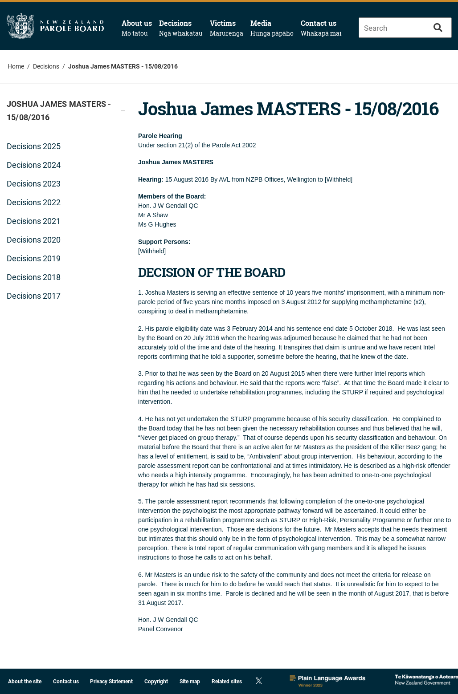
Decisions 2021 (34, 221)
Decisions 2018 (34, 277)
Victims (226, 28)
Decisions (181, 28)
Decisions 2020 (34, 239)
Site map (190, 681)
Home (16, 66)
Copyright (156, 681)
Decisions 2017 (34, 295)
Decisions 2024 (34, 165)
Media (272, 28)
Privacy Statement (111, 681)
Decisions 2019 (34, 258)
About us (137, 28)
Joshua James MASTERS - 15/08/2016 (123, 66)
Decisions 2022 (34, 202)
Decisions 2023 (34, 183)
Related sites (227, 681)
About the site (24, 681)
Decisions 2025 (34, 146)
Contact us (321, 28)
